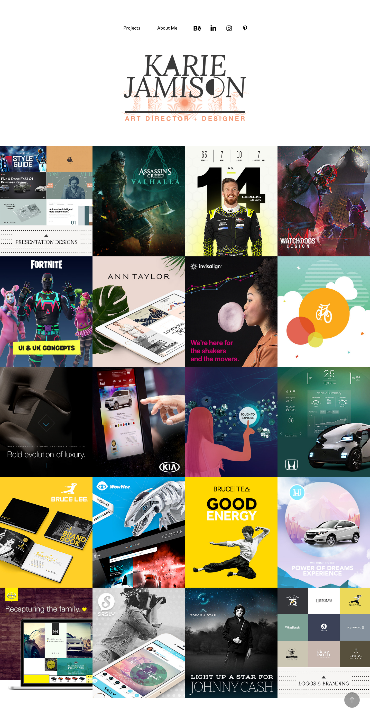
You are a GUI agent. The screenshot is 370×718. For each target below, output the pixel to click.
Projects (131, 28)
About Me (167, 28)
